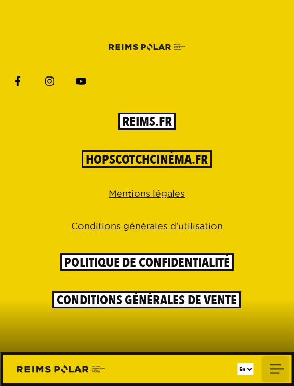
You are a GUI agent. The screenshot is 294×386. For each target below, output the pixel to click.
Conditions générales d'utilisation (147, 226)
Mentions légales (147, 193)
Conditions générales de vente (147, 299)
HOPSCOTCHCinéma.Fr (147, 159)
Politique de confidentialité (147, 262)
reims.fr (147, 121)
